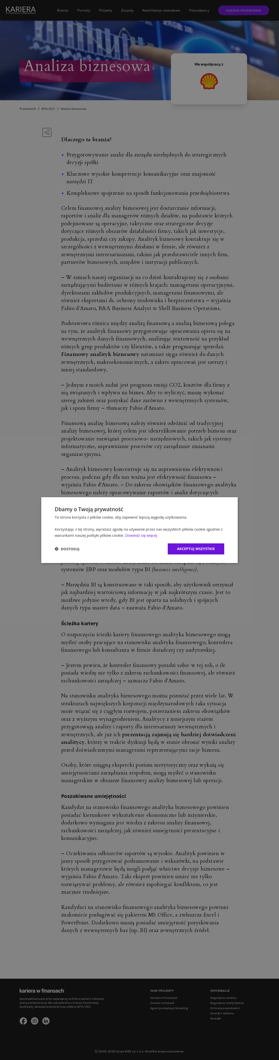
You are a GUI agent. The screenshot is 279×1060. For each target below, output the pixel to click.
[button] (67, 548)
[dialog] (139, 530)
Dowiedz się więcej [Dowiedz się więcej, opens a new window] (141, 535)
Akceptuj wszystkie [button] (196, 548)
